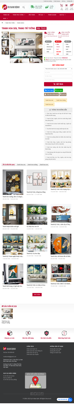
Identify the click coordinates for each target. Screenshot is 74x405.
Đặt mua (58, 84)
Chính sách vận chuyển (33, 354)
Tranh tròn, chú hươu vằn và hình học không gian (61, 256)
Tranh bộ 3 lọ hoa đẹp (33, 253)
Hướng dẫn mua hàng (55, 349)
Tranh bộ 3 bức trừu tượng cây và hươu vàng (61, 189)
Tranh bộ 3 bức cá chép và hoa (36, 285)
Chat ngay (49, 90)
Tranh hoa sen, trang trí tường (6, 322)
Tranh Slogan (52, 15)
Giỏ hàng (61, 7)
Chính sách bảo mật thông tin (34, 351)
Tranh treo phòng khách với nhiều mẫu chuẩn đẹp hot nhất (58, 138)
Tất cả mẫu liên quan (9, 164)
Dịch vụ (63, 1)
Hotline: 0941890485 (8, 352)
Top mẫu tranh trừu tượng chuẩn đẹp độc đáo (57, 128)
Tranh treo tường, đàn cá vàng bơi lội (13, 197)
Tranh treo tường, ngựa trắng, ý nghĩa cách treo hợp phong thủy (58, 133)
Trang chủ (6, 15)
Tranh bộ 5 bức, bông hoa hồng (36, 192)
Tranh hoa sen (49, 104)
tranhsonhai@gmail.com (9, 356)
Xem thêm (37, 294)
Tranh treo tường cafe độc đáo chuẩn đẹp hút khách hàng (58, 148)
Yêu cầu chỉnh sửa (51, 94)
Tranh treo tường (48, 1)
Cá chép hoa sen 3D (33, 226)
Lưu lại (63, 94)
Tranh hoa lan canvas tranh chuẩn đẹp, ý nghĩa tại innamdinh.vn (58, 124)
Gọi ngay (58, 90)
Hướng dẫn (69, 1)
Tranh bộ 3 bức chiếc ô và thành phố (61, 284)
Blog (4, 18)
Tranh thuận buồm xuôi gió (11, 226)
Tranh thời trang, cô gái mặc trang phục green (13, 286)
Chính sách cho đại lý (32, 352)
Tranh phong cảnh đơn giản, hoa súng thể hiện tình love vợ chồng (58, 153)
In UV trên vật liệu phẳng (10, 379)
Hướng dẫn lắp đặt (55, 351)
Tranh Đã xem (71, 7)
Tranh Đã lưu (66, 7)
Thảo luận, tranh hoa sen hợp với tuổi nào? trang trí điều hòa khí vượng (58, 114)
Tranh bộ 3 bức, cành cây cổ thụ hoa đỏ (61, 224)
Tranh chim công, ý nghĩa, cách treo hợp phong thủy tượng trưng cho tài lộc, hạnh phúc (58, 143)
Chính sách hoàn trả (32, 349)
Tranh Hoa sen (49, 100)
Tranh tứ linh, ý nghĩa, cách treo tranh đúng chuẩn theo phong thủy (58, 119)
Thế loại (40, 15)
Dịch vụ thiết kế (7, 378)
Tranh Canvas (57, 1)
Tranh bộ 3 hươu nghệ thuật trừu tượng (13, 256)
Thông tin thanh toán (55, 352)
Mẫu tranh (32, 15)
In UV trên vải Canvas (8, 376)
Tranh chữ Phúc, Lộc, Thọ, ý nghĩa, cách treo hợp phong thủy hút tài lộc (58, 158)
